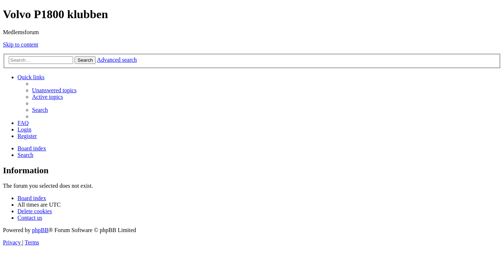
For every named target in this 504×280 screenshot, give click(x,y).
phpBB (40, 230)
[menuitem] (54, 90)
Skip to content (20, 44)
